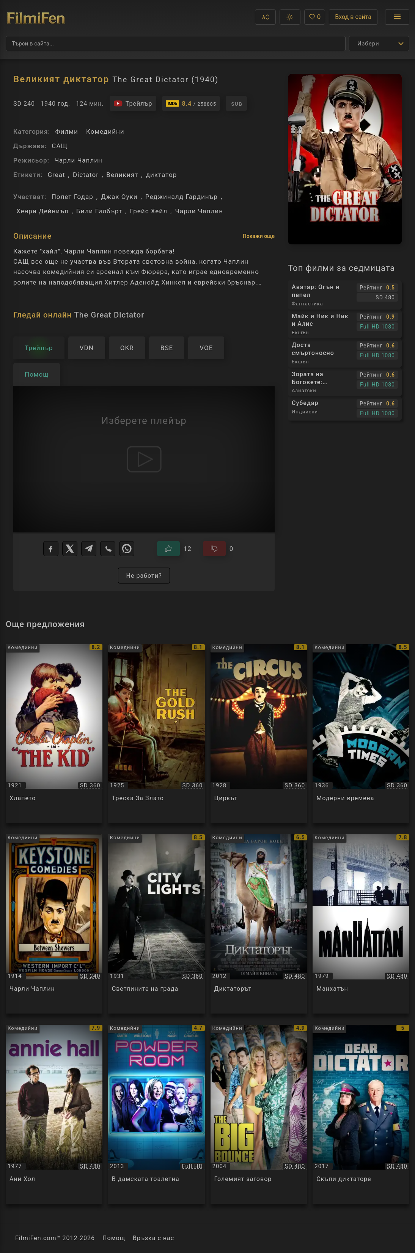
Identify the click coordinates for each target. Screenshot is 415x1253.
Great (56, 174)
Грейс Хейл (148, 211)
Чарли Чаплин (78, 160)
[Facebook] (50, 548)
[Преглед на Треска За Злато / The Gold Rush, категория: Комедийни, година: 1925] (156, 733)
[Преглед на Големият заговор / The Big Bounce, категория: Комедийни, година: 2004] (259, 1114)
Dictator (86, 174)
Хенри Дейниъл (42, 211)
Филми (66, 131)
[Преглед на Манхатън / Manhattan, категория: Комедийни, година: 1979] (361, 923)
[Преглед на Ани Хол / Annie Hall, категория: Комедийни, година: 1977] (54, 1114)
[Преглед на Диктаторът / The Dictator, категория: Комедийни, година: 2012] (259, 923)
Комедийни (105, 131)
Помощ (113, 1238)
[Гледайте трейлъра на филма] (133, 103)
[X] (69, 548)
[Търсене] (176, 43)
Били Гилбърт (99, 211)
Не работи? (144, 575)
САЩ (60, 146)
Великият (122, 174)
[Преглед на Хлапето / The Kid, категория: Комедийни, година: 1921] (54, 733)
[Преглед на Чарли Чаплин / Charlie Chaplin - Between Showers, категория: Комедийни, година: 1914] (54, 923)
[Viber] (107, 548)
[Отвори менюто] (397, 17)
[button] (265, 17)
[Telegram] (88, 548)
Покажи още (259, 236)
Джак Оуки (119, 196)
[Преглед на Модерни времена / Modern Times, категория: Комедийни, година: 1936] (361, 733)
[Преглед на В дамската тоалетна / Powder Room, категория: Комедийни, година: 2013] (156, 1114)
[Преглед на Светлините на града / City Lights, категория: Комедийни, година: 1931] (156, 923)
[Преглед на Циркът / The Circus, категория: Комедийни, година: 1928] (259, 733)
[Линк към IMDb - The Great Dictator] (191, 103)
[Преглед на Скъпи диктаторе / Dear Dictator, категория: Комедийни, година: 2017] (361, 1114)
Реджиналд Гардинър (181, 196)
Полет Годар (72, 196)
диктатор (161, 174)
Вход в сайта (353, 16)
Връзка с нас (153, 1238)
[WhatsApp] (126, 548)
